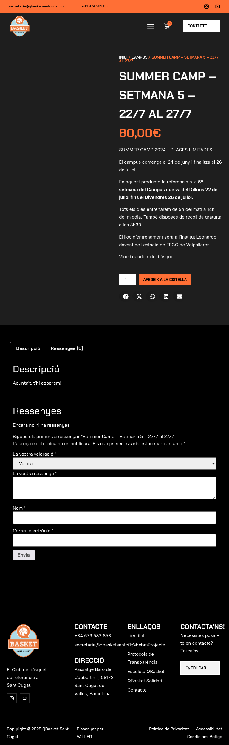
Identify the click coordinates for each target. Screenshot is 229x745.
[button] (150, 26)
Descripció (28, 348)
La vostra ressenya (35, 473)
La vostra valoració (34, 454)
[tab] (28, 348)
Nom (19, 508)
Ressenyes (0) (67, 348)
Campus (140, 57)
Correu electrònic (33, 531)
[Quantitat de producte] (127, 279)
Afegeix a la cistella (165, 279)
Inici (123, 57)
